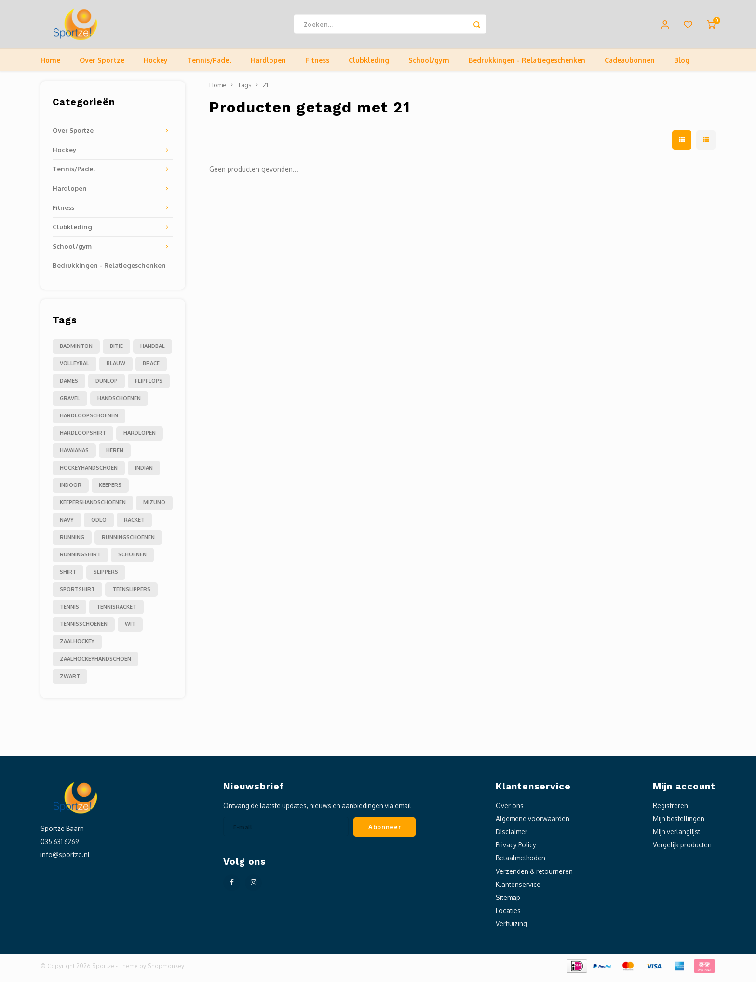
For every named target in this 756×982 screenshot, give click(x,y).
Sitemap (508, 902)
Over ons (510, 810)
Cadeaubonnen (630, 65)
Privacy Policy (516, 849)
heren (114, 455)
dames (69, 385)
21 (265, 90)
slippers (106, 576)
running (72, 542)
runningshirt (80, 559)
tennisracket (116, 611)
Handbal (152, 350)
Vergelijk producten (682, 849)
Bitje (116, 350)
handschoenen (119, 403)
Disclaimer (511, 836)
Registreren (670, 810)
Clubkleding (369, 65)
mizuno (154, 507)
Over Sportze (102, 65)
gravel (70, 403)
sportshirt (77, 594)
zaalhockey (77, 646)
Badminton (76, 350)
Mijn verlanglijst (676, 836)
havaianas (74, 455)
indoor (70, 489)
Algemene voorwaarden (532, 823)
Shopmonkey (166, 970)
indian (144, 472)
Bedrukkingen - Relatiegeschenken (527, 65)
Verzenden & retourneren (534, 876)
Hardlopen (268, 65)
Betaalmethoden (520, 862)
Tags (244, 90)
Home (50, 65)
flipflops (148, 385)
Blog (681, 65)
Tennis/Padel (209, 65)
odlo (99, 524)
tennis (69, 611)
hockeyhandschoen (89, 472)
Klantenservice (518, 889)
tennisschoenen (84, 628)
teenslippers (131, 594)
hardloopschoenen (89, 420)
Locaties (508, 915)
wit (130, 628)
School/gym (428, 65)
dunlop (106, 385)
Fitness (317, 65)
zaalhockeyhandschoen (95, 663)
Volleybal (74, 368)
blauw (116, 368)
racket (134, 524)
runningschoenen (128, 542)
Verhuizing (511, 928)
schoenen (132, 559)
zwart (70, 681)
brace (151, 368)
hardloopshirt (83, 437)
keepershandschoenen (93, 507)
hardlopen (139, 437)
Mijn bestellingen (678, 823)
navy (67, 524)
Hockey (156, 65)
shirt (68, 576)
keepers (110, 489)
